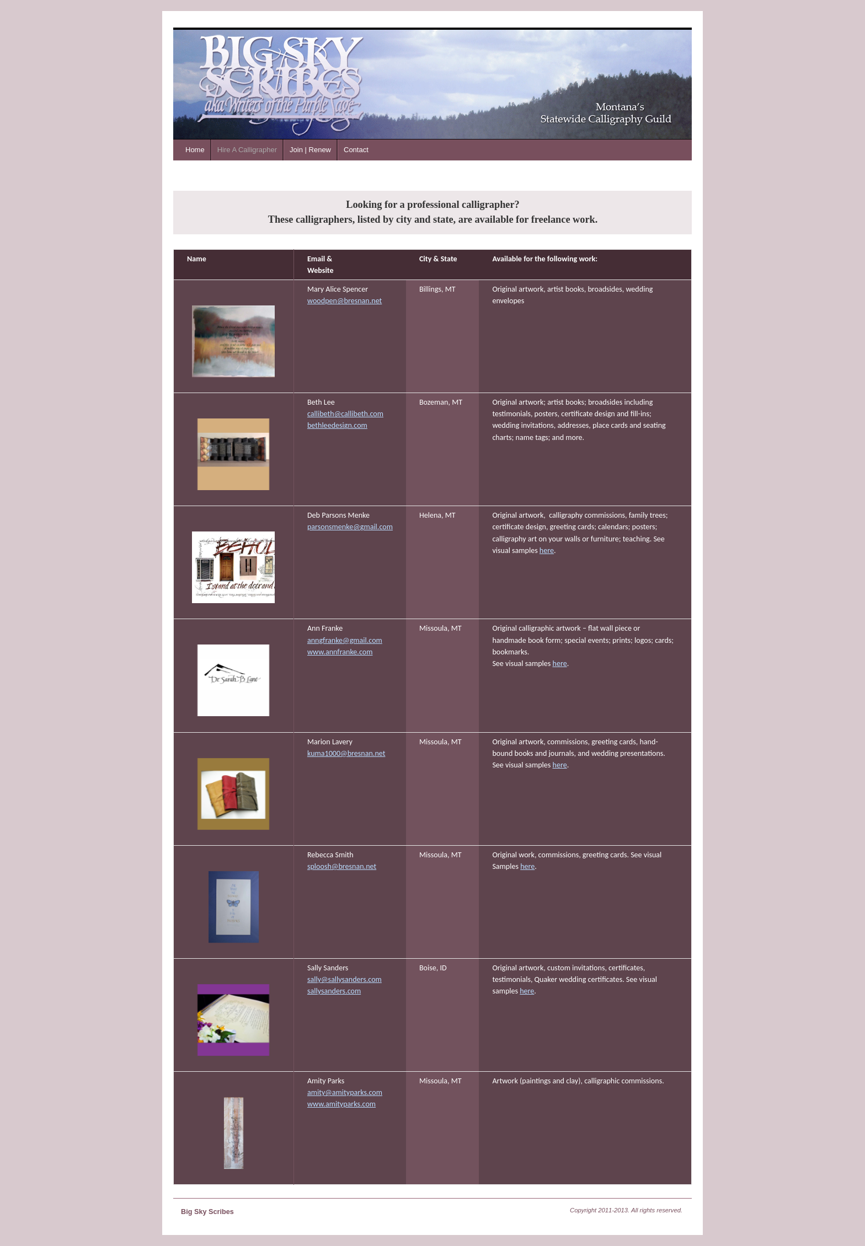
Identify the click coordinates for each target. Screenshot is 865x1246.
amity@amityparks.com (344, 1092)
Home (195, 150)
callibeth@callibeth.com (345, 413)
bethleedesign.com (337, 425)
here (547, 550)
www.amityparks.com (341, 1104)
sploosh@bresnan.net (341, 866)
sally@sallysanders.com (344, 979)
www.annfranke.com (339, 652)
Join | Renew (310, 150)
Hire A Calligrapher (247, 150)
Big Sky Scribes (207, 1212)
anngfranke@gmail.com (344, 640)
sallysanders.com (334, 991)
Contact (356, 150)
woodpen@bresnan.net (344, 300)
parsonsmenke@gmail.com (350, 526)
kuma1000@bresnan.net (346, 753)
